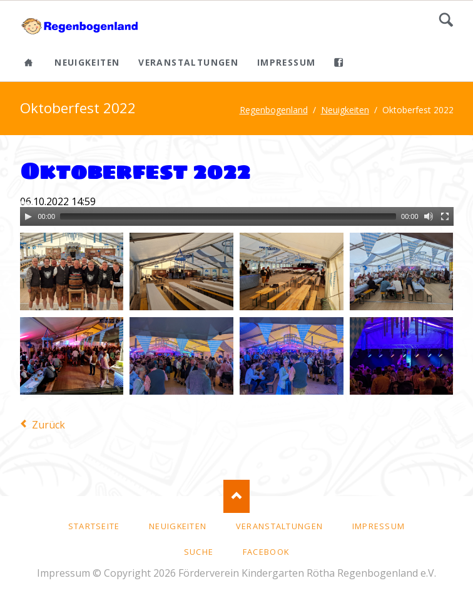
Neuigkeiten (87, 62)
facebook (266, 551)
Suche (446, 20)
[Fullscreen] (445, 216)
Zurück (48, 425)
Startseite (94, 526)
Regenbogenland (274, 110)
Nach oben (236, 496)
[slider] (228, 216)
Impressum (286, 62)
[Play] (28, 216)
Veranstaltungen (188, 62)
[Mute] (429, 216)
